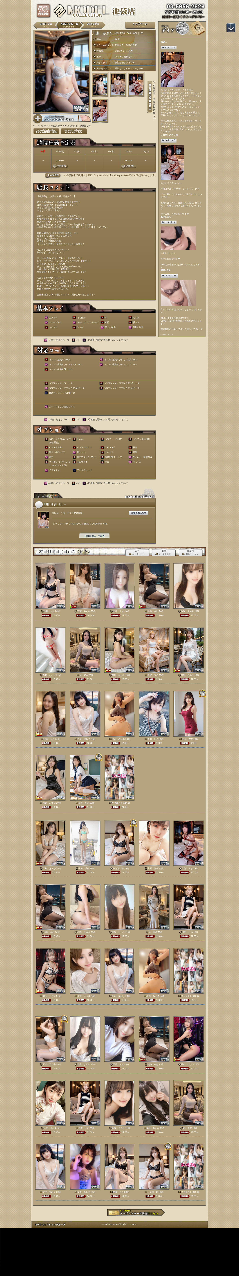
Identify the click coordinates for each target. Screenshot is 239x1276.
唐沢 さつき (83, 996)
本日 (137, 553)
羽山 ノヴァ (49, 996)
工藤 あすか (83, 611)
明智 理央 (83, 868)
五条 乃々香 (49, 1064)
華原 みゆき (118, 675)
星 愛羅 (83, 675)
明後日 (190, 553)
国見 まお (118, 611)
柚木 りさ (49, 739)
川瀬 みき (187, 868)
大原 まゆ (153, 868)
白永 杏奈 (187, 739)
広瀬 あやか (187, 675)
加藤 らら (49, 611)
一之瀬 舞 (118, 868)
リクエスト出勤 (119, 803)
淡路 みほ (153, 611)
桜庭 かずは (49, 803)
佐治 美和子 (83, 739)
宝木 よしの (83, 1064)
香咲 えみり (187, 611)
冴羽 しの (153, 739)
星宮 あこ (83, 803)
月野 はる (153, 675)
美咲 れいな (49, 675)
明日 (163, 553)
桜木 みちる (118, 739)
